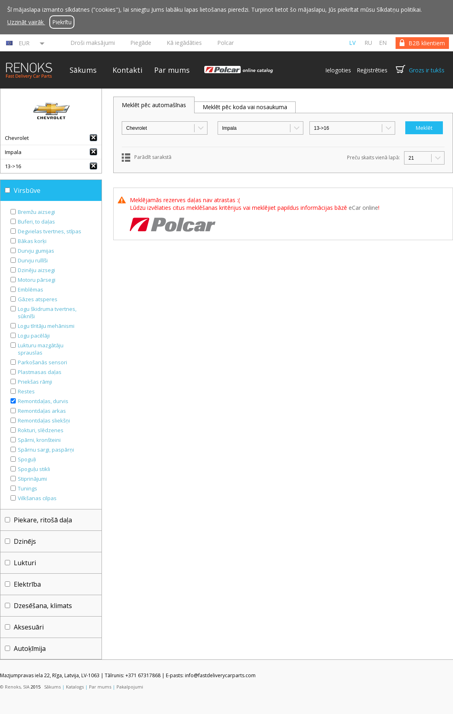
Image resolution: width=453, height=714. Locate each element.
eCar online (363, 207)
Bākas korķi (32, 241)
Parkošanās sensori (42, 362)
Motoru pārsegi (36, 279)
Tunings (27, 488)
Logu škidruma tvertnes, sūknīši (47, 312)
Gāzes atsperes (37, 299)
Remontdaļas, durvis (43, 401)
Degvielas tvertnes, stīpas (49, 231)
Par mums (172, 70)
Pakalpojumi (129, 687)
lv (352, 42)
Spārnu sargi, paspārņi (46, 449)
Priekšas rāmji (35, 381)
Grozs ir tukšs (427, 70)
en (383, 42)
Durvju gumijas (36, 250)
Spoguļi (27, 459)
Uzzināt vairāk (26, 22)
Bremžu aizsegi (36, 211)
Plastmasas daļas (39, 372)
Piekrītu (62, 22)
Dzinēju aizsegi (36, 270)
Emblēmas (30, 289)
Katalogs (75, 687)
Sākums (83, 70)
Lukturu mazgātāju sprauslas (41, 349)
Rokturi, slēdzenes (41, 430)
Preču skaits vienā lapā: (373, 157)
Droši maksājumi (92, 42)
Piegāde (140, 42)
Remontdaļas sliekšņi (44, 420)
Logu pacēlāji (34, 335)
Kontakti (127, 70)
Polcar (225, 42)
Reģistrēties (372, 70)
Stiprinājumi (32, 478)
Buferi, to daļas (36, 221)
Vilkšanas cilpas (37, 498)
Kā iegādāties (184, 42)
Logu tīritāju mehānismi (46, 326)
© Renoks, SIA (15, 687)
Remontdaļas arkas (42, 410)
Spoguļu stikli (34, 469)
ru (368, 42)
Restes (26, 391)
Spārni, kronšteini (39, 440)
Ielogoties (338, 70)
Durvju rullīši (33, 260)
